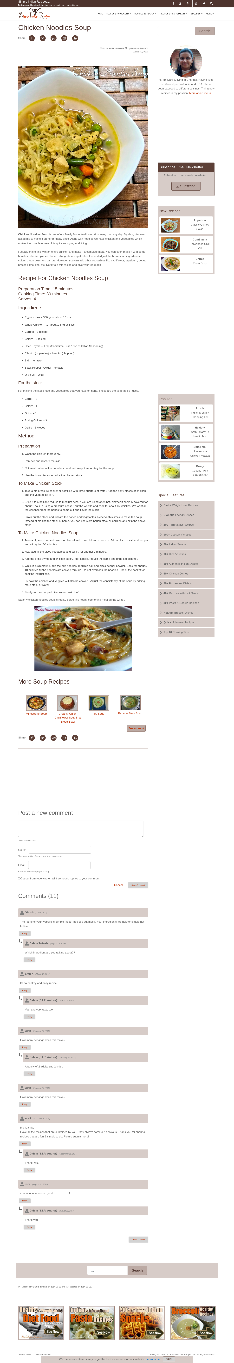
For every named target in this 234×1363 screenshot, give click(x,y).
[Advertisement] (83, 777)
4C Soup (99, 705)
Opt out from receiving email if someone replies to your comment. (60, 878)
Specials (197, 16)
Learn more (153, 1359)
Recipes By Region (146, 16)
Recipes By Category (119, 16)
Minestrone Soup (36, 705)
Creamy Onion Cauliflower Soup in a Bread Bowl (68, 709)
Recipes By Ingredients (174, 16)
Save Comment (138, 885)
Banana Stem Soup (130, 705)
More (210, 16)
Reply (24, 933)
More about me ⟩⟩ (200, 93)
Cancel (118, 885)
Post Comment (138, 1239)
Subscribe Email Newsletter (181, 167)
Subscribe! (186, 186)
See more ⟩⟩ (136, 728)
